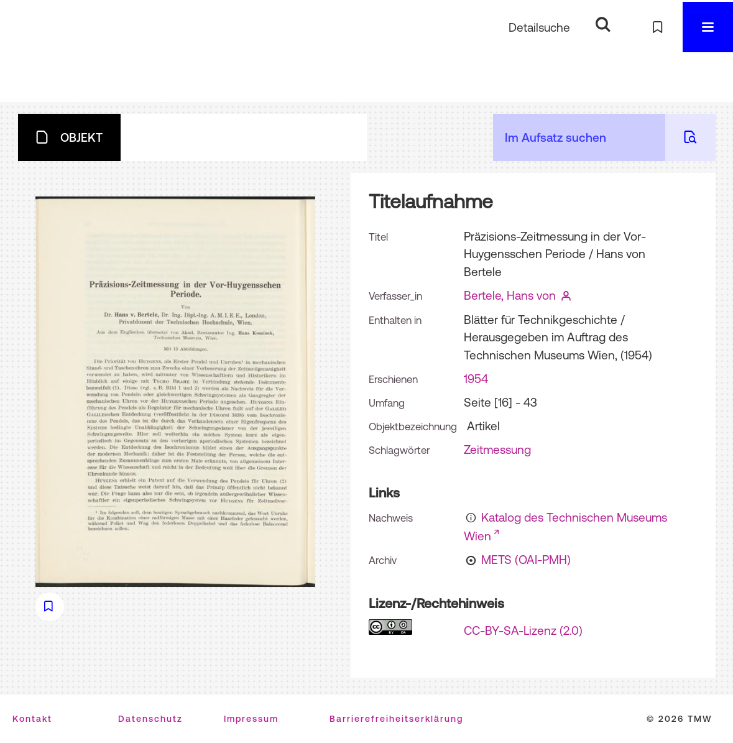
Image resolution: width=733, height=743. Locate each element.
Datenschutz (150, 719)
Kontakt (32, 719)
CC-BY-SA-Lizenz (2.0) (523, 630)
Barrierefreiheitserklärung (396, 719)
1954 (476, 378)
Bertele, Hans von (510, 295)
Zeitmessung (497, 449)
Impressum (251, 719)
